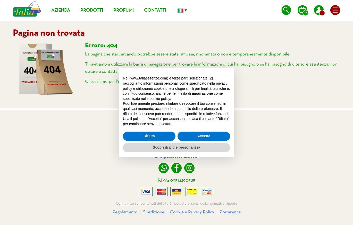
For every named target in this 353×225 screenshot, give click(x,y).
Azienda (60, 10)
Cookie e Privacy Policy (192, 212)
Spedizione (153, 212)
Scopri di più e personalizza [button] (176, 147)
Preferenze (230, 212)
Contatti (155, 10)
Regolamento (125, 212)
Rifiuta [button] (149, 136)
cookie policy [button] (160, 99)
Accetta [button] (204, 136)
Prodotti (91, 10)
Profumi (123, 10)
